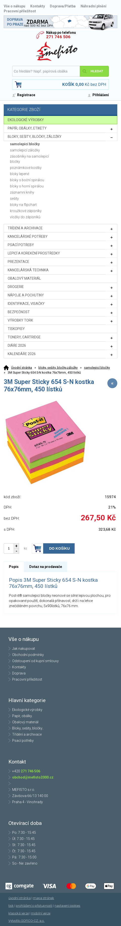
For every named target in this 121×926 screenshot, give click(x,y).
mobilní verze (40, 913)
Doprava (19, 673)
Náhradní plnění (93, 6)
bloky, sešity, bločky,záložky (58, 367)
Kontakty (37, 6)
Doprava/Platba (63, 6)
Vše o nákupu (14, 6)
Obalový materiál (25, 722)
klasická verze (18, 913)
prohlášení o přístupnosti (34, 906)
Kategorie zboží (61, 110)
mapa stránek (43, 898)
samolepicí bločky (97, 367)
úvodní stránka (19, 898)
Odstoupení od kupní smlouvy (35, 661)
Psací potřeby (23, 741)
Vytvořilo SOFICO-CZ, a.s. (26, 921)
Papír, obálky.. (22, 716)
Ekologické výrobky (27, 710)
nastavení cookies (67, 906)
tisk (11, 906)
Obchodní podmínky (28, 655)
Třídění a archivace (27, 734)
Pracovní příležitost (20, 11)
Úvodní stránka (21, 367)
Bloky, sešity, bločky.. (28, 728)
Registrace (26, 95)
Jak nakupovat (23, 649)
